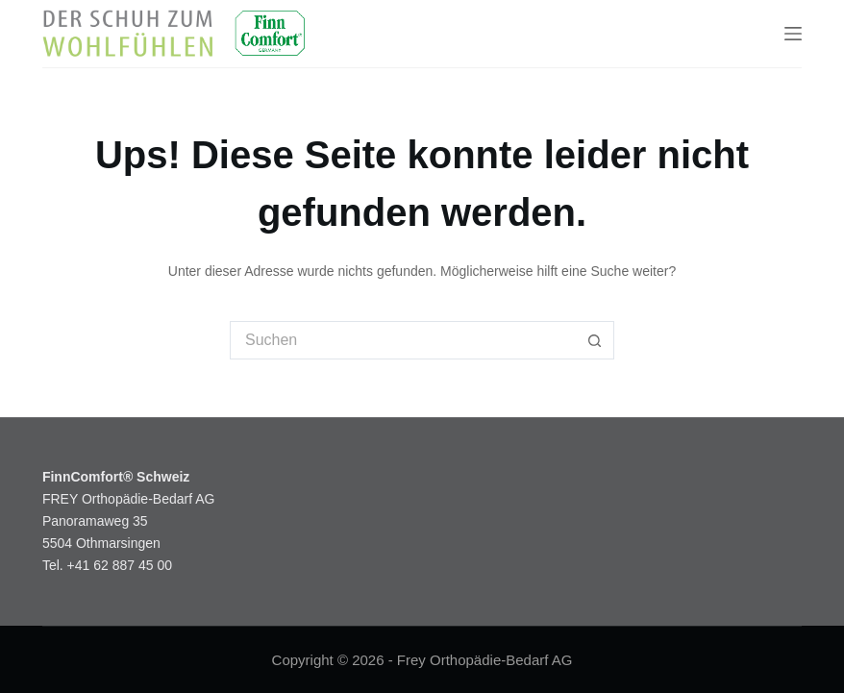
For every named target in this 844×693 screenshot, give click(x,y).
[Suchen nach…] (403, 340)
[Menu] (793, 33)
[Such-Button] (595, 340)
